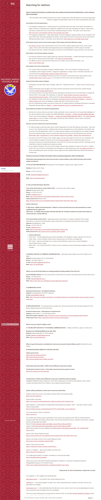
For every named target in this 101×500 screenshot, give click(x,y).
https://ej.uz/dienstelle (36, 264)
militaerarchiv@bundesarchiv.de (40, 335)
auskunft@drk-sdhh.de (37, 295)
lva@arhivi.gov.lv (36, 227)
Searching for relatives (7, 170)
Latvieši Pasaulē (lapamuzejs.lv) (43, 91)
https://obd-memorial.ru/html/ (35, 357)
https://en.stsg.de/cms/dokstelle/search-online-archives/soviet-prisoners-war (49, 401)
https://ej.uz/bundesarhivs (37, 337)
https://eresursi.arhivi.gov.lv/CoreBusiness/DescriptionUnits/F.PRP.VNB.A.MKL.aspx (51, 200)
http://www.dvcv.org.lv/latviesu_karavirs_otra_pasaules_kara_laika (48, 32)
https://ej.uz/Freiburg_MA (36, 63)
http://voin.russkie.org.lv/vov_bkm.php (37, 371)
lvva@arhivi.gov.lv (36, 194)
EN (12, 3)
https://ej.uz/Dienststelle (65, 58)
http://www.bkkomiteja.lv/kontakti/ (36, 457)
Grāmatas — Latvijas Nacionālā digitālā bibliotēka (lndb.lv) (65, 116)
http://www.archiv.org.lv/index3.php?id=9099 (39, 441)
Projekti (3, 168)
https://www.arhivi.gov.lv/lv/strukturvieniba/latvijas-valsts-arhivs (49, 229)
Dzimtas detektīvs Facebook (81, 493)
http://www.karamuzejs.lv (37, 178)
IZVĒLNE (10, 248)
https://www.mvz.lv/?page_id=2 (35, 452)
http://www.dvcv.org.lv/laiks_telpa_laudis (76, 39)
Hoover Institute (64, 140)
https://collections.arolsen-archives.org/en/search (76, 97)
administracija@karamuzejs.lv (40, 174)
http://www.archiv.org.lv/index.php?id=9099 (51, 231)
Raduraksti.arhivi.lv (31, 479)
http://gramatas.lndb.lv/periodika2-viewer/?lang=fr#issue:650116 (51, 426)
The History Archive (35, 45)
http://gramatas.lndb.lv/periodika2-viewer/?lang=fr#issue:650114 (52, 424)
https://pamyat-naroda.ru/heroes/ (36, 355)
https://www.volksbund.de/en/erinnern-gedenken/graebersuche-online (47, 465)
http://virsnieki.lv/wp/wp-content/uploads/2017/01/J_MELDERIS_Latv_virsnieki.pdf (50, 409)
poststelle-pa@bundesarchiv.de (40, 262)
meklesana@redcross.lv (38, 278)
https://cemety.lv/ (31, 414)
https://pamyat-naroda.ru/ (34, 396)
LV (7, 3)
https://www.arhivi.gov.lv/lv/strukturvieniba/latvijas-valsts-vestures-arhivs (52, 196)
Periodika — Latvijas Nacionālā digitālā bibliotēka (79, 114)
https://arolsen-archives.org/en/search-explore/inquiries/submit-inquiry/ (66, 315)
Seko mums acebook (10, 420)
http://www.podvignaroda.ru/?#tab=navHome (39, 359)
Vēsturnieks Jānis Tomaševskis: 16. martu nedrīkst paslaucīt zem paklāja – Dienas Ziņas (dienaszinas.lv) (60, 135)
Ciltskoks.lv (29, 482)
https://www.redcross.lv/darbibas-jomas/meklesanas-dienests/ (49, 281)
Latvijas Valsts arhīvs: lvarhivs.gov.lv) (40, 78)
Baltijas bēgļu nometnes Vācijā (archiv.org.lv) (53, 73)
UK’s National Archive (85, 148)
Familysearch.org (31, 488)
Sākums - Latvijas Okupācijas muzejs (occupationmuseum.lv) (65, 105)
